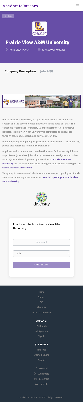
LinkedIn (44, 384)
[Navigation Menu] (77, 5)
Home (41, 292)
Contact (41, 297)
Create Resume (41, 355)
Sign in (41, 336)
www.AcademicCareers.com (17, 167)
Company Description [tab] (20, 71)
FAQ (41, 302)
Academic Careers (27, 397)
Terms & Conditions (41, 312)
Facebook (44, 368)
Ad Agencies (41, 331)
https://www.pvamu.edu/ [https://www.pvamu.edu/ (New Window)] (54, 50)
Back (9, 16)
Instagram (44, 379)
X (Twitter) (43, 373)
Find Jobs (41, 349)
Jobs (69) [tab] (46, 71)
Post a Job (42, 326)
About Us (41, 307)
